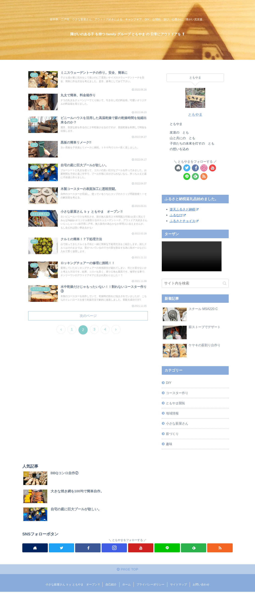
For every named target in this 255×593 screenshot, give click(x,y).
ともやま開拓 (175, 403)
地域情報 (172, 413)
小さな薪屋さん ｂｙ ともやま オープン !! (73, 585)
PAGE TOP (127, 570)
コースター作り (177, 393)
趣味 (169, 444)
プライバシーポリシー (150, 585)
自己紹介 (111, 585)
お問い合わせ (201, 585)
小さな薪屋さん (177, 423)
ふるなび (178, 215)
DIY (168, 383)
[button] (224, 283)
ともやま (195, 115)
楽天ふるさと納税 (184, 209)
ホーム (126, 585)
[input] (195, 283)
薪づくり (172, 434)
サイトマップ (178, 585)
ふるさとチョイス (184, 221)
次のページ (88, 326)
